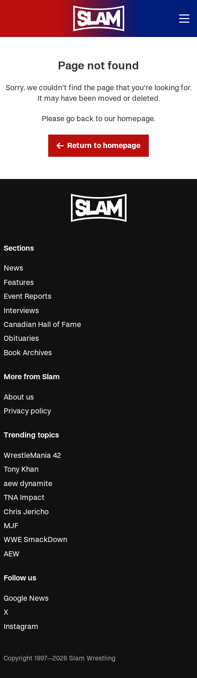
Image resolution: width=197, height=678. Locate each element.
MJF (11, 526)
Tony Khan (21, 469)
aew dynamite (28, 484)
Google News (26, 598)
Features (19, 282)
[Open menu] (184, 18)
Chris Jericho (26, 512)
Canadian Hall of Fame (42, 325)
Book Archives (28, 353)
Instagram (21, 627)
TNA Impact (24, 497)
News (13, 268)
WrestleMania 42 (32, 455)
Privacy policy (27, 411)
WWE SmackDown (35, 540)
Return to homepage (99, 146)
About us (19, 397)
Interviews (21, 311)
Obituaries (21, 338)
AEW (11, 554)
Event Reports (27, 296)
